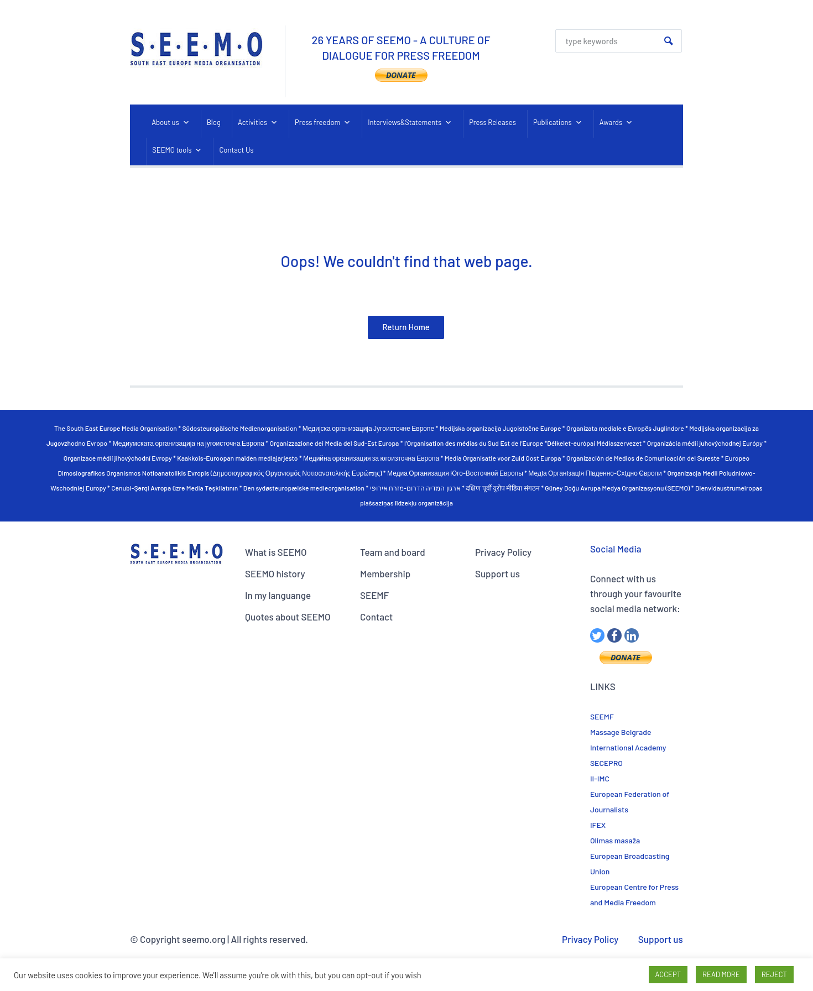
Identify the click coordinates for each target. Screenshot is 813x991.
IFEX (598, 825)
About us (171, 122)
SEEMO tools (177, 150)
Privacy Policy (503, 551)
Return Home (406, 327)
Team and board (392, 551)
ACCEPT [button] (668, 974)
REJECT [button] (774, 974)
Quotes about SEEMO (287, 616)
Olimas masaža (615, 840)
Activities (258, 122)
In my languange (278, 595)
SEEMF (374, 595)
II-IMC (599, 778)
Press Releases (492, 122)
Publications (557, 122)
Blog (214, 122)
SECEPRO (606, 763)
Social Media (616, 548)
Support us (497, 573)
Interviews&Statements (410, 122)
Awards (616, 122)
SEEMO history (275, 573)
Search (668, 41)
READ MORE (721, 974)
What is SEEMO (276, 551)
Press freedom (323, 122)
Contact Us (236, 149)
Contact (376, 616)
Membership (385, 573)
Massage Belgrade (621, 732)
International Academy (628, 747)
